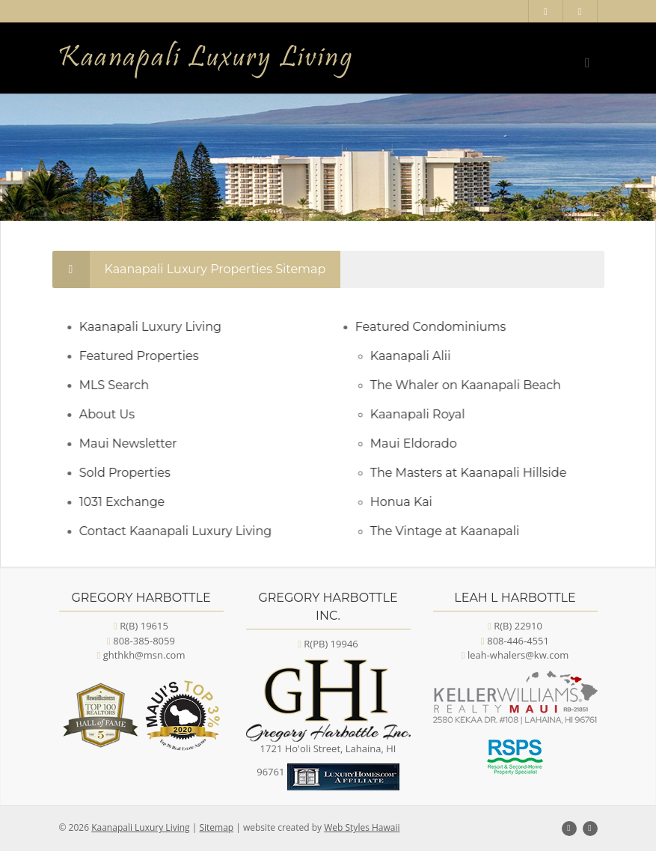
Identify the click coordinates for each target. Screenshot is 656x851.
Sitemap (216, 827)
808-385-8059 (144, 640)
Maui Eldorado (419, 443)
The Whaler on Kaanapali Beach (471, 385)
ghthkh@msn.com (144, 655)
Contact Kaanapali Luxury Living (181, 531)
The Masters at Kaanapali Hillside (474, 473)
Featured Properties (145, 356)
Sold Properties (131, 473)
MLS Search (120, 385)
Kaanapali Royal (423, 414)
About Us (113, 414)
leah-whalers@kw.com (518, 655)
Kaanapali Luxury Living (156, 327)
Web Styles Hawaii (361, 827)
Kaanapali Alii (416, 356)
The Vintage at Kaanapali (451, 531)
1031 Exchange (128, 502)
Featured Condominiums (436, 327)
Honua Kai (407, 502)
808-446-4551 (518, 640)
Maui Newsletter (134, 443)
